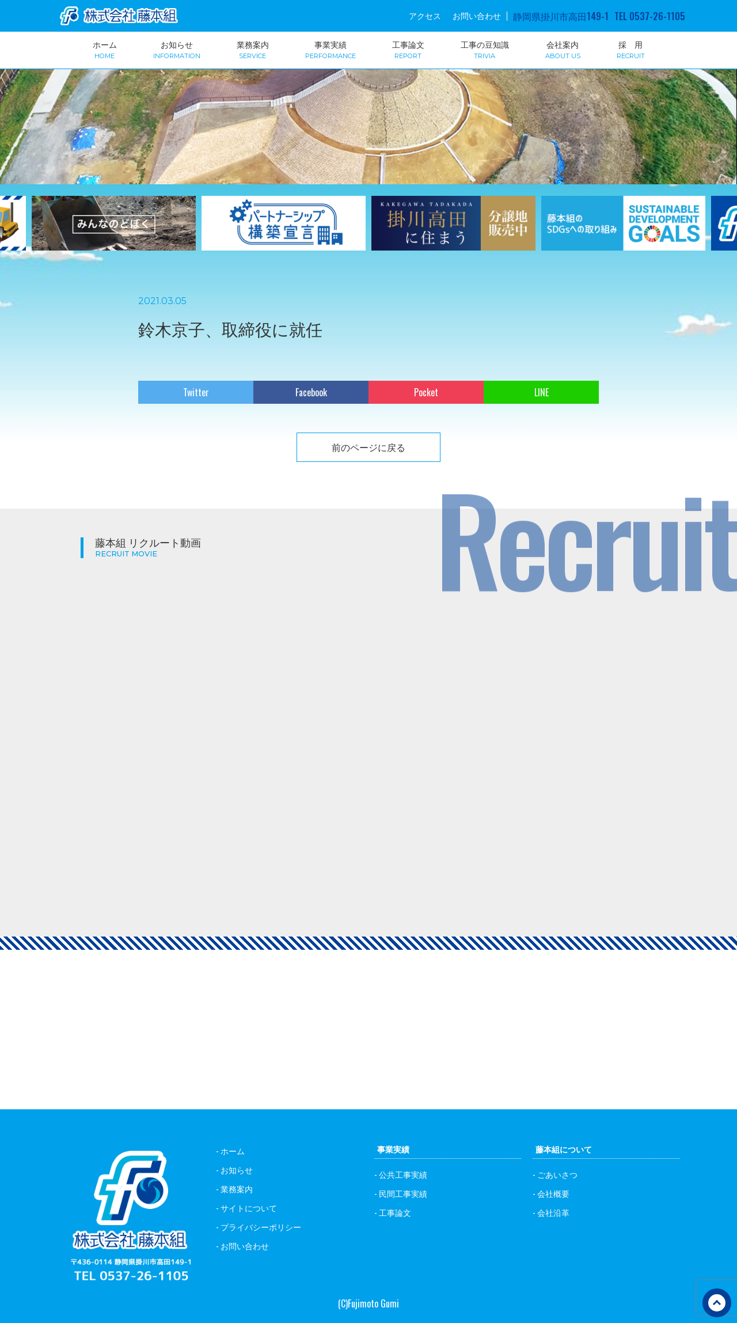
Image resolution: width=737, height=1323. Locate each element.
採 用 (631, 49)
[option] (284, 230)
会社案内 (562, 49)
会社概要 (553, 1193)
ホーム (105, 49)
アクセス (425, 15)
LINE (541, 392)
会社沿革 (553, 1212)
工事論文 (408, 49)
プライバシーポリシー (261, 1226)
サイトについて (249, 1207)
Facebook (311, 392)
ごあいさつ (557, 1174)
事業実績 (330, 49)
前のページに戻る (368, 447)
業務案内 (253, 49)
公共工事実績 (403, 1174)
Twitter (196, 392)
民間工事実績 (403, 1193)
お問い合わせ (477, 15)
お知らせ (176, 49)
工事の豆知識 (485, 49)
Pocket (426, 392)
